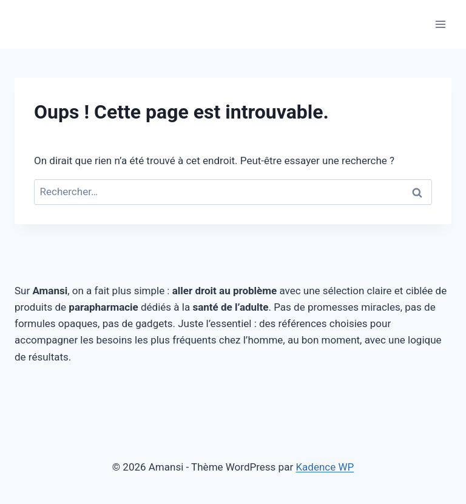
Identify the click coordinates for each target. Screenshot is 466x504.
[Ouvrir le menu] (440, 24)
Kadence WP (324, 467)
